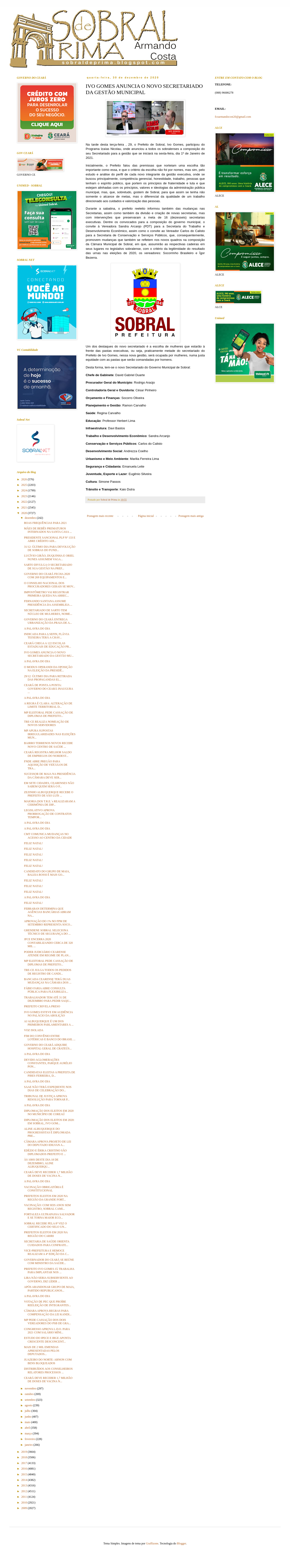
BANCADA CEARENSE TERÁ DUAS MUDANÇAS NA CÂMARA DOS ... (47, 980)
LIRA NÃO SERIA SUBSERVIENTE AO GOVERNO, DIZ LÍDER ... (48, 1279)
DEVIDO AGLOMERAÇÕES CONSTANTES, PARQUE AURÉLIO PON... (48, 1063)
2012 (24, 1491)
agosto (29, 1405)
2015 (24, 1474)
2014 (24, 1480)
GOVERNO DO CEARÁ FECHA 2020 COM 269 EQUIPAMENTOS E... (47, 575)
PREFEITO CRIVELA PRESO (42, 1006)
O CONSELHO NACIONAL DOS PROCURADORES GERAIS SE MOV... (49, 584)
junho (28, 1416)
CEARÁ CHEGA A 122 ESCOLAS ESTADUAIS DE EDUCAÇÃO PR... (47, 645)
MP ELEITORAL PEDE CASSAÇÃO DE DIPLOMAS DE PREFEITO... (48, 714)
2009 (24, 1508)
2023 (24, 496)
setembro (30, 1399)
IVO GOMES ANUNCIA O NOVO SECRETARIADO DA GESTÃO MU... (49, 654)
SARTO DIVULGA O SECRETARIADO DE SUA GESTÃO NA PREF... (48, 566)
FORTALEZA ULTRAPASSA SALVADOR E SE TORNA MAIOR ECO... (49, 1216)
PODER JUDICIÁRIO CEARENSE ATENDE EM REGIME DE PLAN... (47, 953)
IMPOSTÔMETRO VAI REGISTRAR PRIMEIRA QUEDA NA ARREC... (46, 594)
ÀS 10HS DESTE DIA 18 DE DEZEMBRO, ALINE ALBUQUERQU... (41, 1163)
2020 (24, 513)
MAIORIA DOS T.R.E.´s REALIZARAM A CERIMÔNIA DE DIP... (49, 803)
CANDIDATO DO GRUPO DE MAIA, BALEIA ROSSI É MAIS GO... (47, 873)
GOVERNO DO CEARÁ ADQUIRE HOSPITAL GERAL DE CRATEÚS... (48, 1046)
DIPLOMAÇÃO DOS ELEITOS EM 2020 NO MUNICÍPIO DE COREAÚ (48, 1112)
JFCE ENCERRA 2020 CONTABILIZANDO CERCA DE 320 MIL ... (48, 943)
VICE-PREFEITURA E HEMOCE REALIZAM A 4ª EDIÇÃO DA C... (46, 1252)
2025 (24, 485)
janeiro (29, 1444)
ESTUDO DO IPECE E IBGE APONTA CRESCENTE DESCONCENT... (47, 1339)
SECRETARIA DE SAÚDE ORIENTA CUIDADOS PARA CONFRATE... (46, 1243)
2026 (24, 479)
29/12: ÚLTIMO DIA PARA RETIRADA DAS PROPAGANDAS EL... (48, 678)
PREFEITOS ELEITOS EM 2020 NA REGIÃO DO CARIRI (46, 1234)
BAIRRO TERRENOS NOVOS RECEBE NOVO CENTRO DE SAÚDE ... (48, 744)
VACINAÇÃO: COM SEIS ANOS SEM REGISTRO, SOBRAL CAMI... (47, 1206)
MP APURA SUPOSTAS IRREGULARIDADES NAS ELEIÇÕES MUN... (49, 734)
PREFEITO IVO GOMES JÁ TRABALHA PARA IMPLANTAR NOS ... (49, 1270)
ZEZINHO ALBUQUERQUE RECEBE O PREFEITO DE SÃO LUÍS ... (48, 793)
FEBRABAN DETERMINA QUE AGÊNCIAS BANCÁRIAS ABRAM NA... (47, 912)
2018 (24, 1457)
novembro (31, 1388)
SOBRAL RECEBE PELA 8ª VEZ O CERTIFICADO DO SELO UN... (45, 1225)
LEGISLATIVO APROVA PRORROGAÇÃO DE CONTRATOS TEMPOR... (48, 814)
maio (28, 1422)
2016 (24, 1468)
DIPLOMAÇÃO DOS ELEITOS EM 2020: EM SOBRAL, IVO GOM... (49, 1121)
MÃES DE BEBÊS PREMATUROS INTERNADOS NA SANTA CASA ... (48, 530)
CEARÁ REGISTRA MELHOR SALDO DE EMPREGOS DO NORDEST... (48, 754)
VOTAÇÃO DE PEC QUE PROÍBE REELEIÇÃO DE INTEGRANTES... (47, 1303)
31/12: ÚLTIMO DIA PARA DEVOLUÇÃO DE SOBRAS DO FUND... (49, 548)
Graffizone (152, 1543)
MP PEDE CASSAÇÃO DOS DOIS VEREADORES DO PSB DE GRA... (47, 1321)
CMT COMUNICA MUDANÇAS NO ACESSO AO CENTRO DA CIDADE (48, 835)
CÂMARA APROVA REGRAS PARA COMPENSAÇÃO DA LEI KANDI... (48, 1312)
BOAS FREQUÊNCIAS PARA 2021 (45, 523)
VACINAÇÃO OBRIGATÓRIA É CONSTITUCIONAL (43, 1188)
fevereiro (30, 1439)
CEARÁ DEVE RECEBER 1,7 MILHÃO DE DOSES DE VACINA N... (48, 1173)
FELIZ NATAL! (33, 843)
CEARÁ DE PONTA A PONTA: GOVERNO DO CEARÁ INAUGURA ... (48, 688)
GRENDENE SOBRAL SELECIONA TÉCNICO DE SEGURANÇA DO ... (47, 932)
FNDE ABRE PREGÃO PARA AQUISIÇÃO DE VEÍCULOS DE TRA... (45, 765)
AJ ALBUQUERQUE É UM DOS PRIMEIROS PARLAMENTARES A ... (48, 1023)
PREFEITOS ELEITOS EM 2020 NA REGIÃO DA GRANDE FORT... (46, 1197)
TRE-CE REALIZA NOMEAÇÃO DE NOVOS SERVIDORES (46, 723)
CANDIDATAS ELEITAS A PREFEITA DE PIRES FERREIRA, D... (49, 1074)
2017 (24, 1463)
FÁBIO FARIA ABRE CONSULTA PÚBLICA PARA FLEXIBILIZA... (46, 990)
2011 (24, 1496)
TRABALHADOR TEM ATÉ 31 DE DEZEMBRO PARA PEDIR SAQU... (47, 999)
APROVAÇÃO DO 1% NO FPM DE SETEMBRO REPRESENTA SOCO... (48, 922)
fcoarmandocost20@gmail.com (233, 116)
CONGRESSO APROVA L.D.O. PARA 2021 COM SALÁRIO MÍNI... (47, 1330)
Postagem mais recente (100, 516)
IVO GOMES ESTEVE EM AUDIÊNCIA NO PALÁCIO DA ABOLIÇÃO (48, 1013)
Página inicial (146, 516)
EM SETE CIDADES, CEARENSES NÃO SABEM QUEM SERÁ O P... (49, 784)
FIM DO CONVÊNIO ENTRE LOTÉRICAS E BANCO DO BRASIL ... (49, 1037)
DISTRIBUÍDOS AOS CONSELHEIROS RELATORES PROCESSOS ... (48, 1370)
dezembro (31, 518)
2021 (24, 507)
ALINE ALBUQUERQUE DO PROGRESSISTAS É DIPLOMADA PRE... (47, 1132)
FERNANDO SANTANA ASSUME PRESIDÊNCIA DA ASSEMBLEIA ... (48, 602)
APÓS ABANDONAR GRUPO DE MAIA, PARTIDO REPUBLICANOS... (49, 1288)
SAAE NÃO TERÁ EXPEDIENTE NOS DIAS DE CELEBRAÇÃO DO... (48, 1088)
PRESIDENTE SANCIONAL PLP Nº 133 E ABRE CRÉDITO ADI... (49, 539)
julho (28, 1411)
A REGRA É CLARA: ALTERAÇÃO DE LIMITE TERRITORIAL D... (48, 705)
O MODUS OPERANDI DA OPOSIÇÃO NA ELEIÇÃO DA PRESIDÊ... (48, 668)
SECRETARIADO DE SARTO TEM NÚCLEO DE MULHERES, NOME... (48, 612)
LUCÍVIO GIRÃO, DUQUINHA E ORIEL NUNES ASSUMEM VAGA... (49, 557)
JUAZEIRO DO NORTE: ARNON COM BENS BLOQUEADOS (48, 1361)
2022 (24, 501)
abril (28, 1427)
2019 (24, 1451)
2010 (24, 1502)
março (29, 1433)
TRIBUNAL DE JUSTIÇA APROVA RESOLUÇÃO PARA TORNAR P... (47, 1097)
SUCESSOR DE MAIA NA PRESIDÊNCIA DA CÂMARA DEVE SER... (49, 775)
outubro (29, 1394)
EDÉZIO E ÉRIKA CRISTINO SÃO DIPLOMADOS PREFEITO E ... (45, 1152)
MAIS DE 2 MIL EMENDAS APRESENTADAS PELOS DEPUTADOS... (41, 1350)
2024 (24, 490)
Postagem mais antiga (191, 516)
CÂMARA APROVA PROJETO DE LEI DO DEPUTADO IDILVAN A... (47, 1143)
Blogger (181, 1543)
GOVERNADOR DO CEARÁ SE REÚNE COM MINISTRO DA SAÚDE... (49, 1261)
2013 (24, 1485)
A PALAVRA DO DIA (37, 628)
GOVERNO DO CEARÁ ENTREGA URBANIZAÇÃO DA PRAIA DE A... (48, 621)
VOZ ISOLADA (33, 1030)
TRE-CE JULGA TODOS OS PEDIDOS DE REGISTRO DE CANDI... (47, 971)
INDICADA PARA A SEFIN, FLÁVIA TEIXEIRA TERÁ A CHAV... (46, 635)
